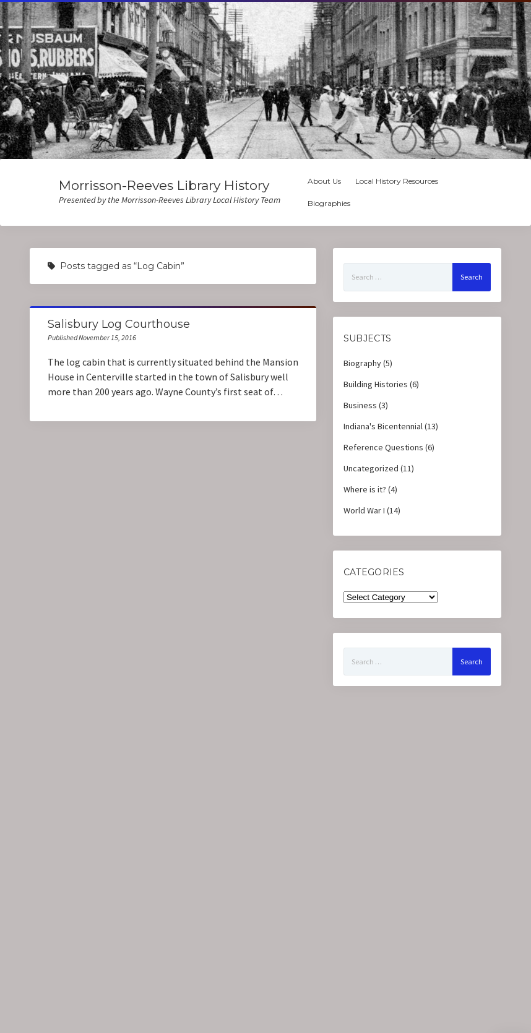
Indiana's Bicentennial (383, 426)
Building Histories (375, 384)
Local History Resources (396, 181)
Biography (362, 363)
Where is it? (364, 489)
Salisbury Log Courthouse (119, 324)
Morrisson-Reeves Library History (164, 185)
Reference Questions (383, 447)
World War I (364, 510)
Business (360, 405)
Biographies (329, 203)
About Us (324, 181)
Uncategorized (371, 468)
